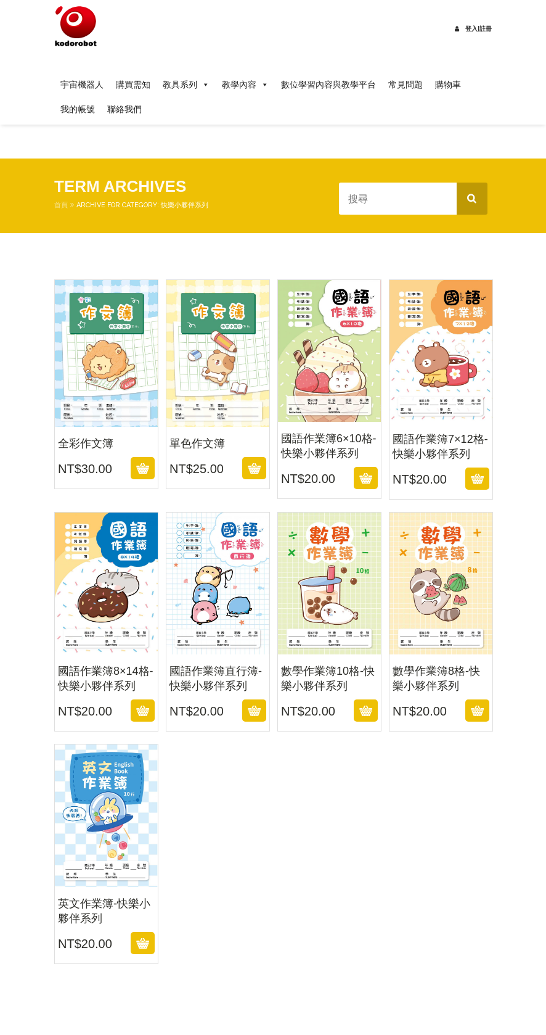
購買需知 (133, 84)
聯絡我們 (124, 109)
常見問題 (405, 84)
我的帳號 (77, 109)
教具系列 (186, 84)
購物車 (448, 84)
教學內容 (245, 84)
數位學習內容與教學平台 (328, 84)
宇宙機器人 (82, 84)
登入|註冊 (473, 28)
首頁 (61, 205)
